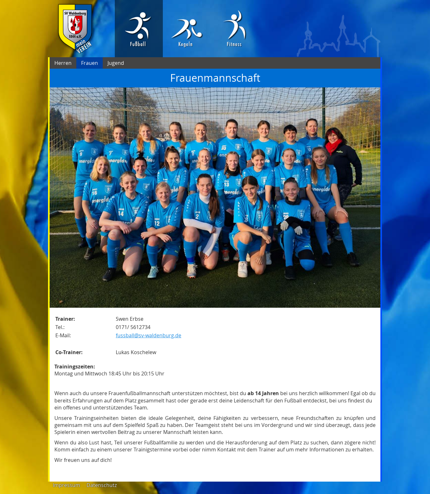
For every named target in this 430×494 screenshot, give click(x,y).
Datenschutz (102, 485)
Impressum (66, 485)
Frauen (89, 62)
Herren (63, 62)
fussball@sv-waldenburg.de (148, 335)
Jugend (116, 62)
